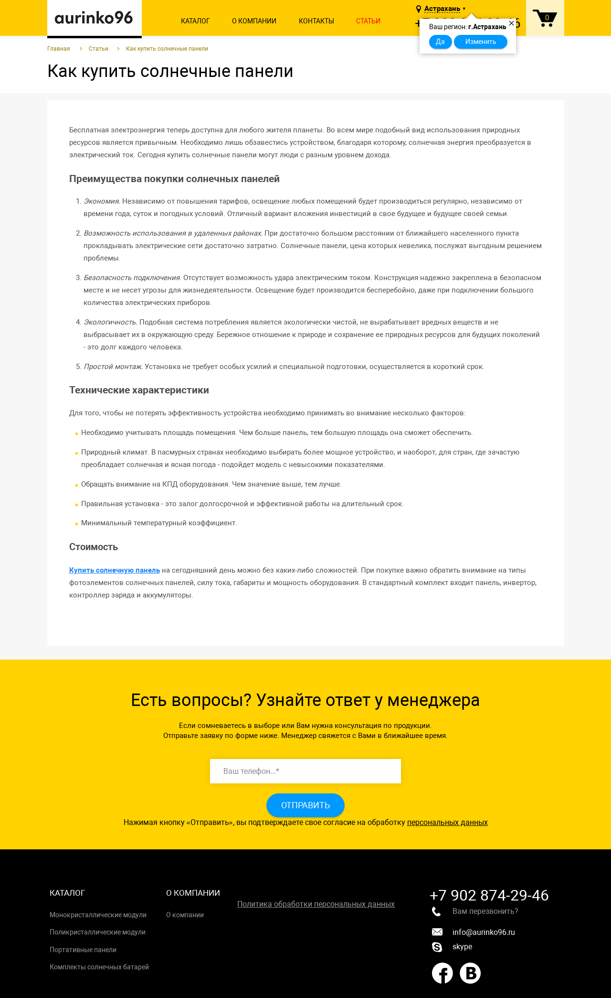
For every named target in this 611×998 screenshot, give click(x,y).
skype (452, 947)
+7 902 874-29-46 (489, 895)
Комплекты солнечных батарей (99, 967)
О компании (254, 21)
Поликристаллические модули (98, 932)
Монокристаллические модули (98, 915)
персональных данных (447, 822)
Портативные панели (83, 950)
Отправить (305, 805)
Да (440, 41)
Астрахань (442, 9)
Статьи (368, 21)
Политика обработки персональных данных (316, 904)
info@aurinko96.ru (473, 932)
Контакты (316, 21)
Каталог (195, 21)
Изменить (480, 41)
